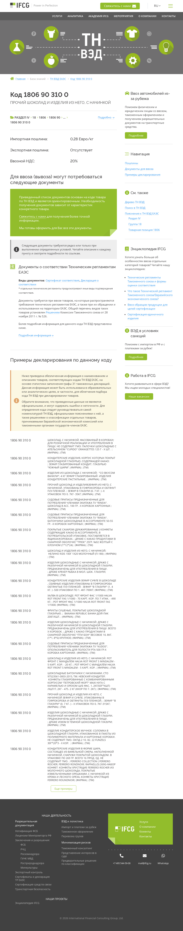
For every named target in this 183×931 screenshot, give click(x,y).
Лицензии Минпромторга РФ (33, 835)
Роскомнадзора (30, 854)
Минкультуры (29, 867)
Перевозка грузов (72, 836)
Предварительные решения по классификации (78, 862)
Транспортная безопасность (32, 889)
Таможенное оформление (77, 831)
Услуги (143, 822)
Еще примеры (64, 788)
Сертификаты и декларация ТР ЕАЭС (32, 878)
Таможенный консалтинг (76, 848)
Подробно (104, 117)
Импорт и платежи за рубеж (78, 827)
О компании (147, 826)
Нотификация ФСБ (26, 831)
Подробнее (136, 135)
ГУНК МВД (27, 858)
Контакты (145, 836)
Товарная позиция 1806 (144, 230)
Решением (53, 312)
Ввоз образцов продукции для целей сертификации (147, 306)
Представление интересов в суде (79, 855)
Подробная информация (35, 335)
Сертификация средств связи (33, 884)
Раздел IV (134, 218)
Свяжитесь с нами (120, 6)
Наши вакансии (139, 396)
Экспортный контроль (29, 872)
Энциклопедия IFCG (27, 903)
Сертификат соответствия (62, 280)
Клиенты (145, 831)
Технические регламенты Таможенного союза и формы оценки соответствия (147, 281)
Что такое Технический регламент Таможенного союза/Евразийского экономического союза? (150, 295)
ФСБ (23, 844)
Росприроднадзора (32, 863)
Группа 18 (135, 224)
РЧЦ (23, 849)
